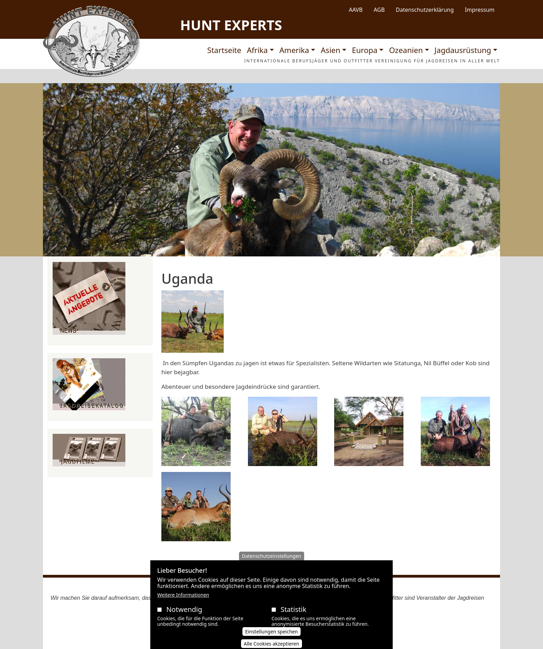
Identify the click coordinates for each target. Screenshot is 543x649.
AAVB (356, 10)
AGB (379, 10)
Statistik (293, 616)
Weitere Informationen (183, 601)
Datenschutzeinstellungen (271, 563)
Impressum (480, 10)
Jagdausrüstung (463, 50)
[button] (192, 324)
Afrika (257, 50)
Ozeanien (406, 50)
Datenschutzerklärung (425, 10)
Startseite (224, 50)
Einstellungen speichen (271, 638)
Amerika (294, 50)
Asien (330, 50)
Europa (364, 50)
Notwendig (184, 616)
